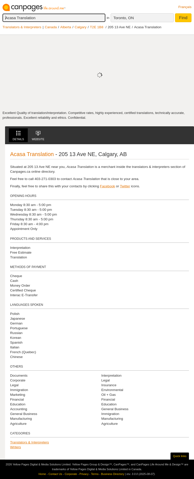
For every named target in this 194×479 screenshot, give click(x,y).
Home (42, 473)
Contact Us (55, 473)
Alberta (65, 27)
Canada (51, 27)
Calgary (80, 27)
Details (18, 136)
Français (184, 7)
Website (38, 136)
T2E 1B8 (96, 27)
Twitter (125, 186)
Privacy (84, 473)
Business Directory (112, 473)
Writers (15, 447)
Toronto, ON (123, 18)
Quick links (179, 456)
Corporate (71, 473)
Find (183, 17)
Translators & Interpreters (22, 27)
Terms (95, 473)
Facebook (107, 186)
